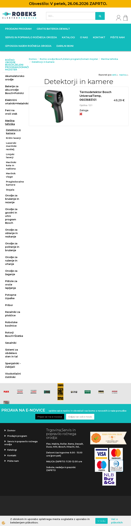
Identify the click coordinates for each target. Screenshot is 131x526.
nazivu (123, 75)
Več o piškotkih (117, 521)
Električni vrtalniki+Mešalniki (14, 102)
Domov (33, 59)
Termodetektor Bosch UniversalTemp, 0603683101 (95, 96)
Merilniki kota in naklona (11, 165)
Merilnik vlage (11, 175)
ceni (115, 75)
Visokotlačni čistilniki (13, 375)
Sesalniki (10, 342)
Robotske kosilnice (11, 324)
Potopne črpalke (10, 296)
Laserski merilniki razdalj (11, 146)
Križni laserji (13, 138)
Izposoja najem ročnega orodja (28, 45)
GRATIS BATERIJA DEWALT (53, 28)
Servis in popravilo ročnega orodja (31, 37)
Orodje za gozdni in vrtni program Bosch (11, 216)
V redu (101, 520)
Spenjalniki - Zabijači (13, 365)
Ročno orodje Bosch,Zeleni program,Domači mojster (69, 59)
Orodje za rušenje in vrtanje (11, 261)
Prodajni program (18, 28)
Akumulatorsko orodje (14, 78)
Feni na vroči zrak (11, 112)
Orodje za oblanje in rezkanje (11, 233)
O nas (84, 37)
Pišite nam (117, 37)
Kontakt (99, 37)
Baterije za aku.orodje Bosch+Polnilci (14, 90)
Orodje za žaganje (11, 272)
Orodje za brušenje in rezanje (12, 199)
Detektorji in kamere (13, 131)
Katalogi (68, 37)
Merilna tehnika (10, 122)
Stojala (10, 189)
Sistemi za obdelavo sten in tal (11, 353)
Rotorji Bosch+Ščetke (14, 334)
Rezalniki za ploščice (12, 313)
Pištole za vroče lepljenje (11, 285)
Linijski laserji (10, 156)
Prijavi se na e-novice (49, 416)
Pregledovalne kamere (15, 183)
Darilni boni (65, 45)
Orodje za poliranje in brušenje (12, 247)
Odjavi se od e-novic (80, 416)
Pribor (9, 305)
